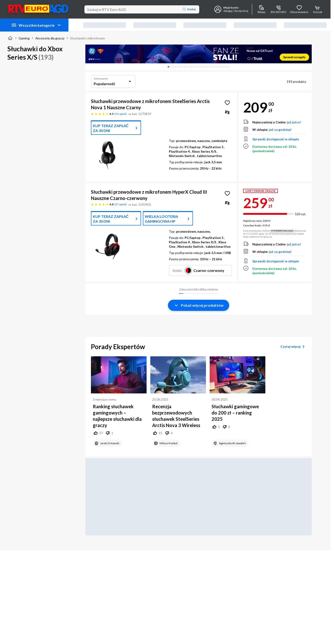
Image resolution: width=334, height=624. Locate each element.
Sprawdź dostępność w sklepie (275, 139)
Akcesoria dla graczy (49, 38)
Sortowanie (101, 78)
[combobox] (113, 81)
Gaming (24, 38)
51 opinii (120, 114)
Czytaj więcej (293, 346)
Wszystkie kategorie (36, 25)
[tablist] (198, 66)
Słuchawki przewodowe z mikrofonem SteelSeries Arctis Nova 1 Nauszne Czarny (150, 104)
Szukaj (189, 9)
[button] (200, 270)
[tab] (168, 67)
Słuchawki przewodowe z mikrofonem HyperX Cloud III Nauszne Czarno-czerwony (149, 195)
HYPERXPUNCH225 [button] (282, 230)
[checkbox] (227, 112)
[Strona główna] (10, 38)
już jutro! (294, 122)
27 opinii (120, 204)
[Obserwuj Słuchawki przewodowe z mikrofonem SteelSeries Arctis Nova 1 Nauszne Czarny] (227, 102)
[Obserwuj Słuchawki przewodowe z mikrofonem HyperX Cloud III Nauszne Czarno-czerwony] (227, 193)
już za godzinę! (280, 130)
